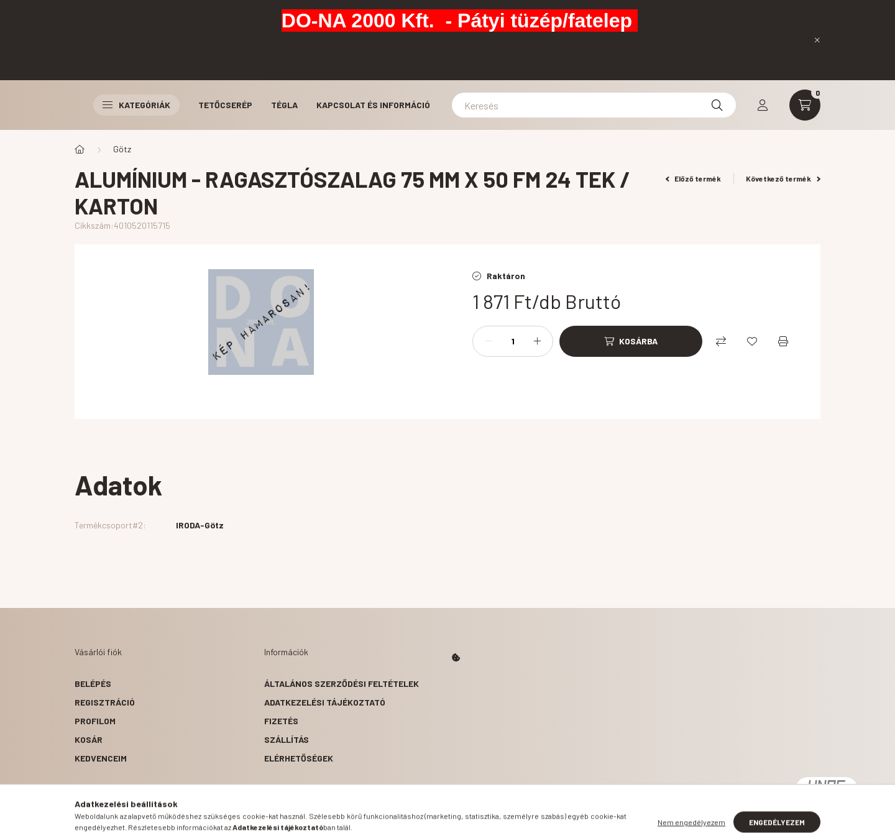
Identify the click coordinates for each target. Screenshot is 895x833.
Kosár (89, 739)
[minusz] (488, 341)
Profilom (95, 721)
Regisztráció (105, 702)
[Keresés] (594, 105)
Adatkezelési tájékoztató (324, 702)
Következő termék (783, 178)
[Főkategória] (80, 149)
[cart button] (804, 105)
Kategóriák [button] (136, 104)
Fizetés (281, 721)
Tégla (284, 104)
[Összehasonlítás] (721, 341)
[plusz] (537, 341)
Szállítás (286, 739)
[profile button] (762, 105)
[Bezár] (817, 39)
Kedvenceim (101, 758)
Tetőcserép (225, 104)
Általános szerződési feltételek (341, 683)
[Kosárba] (630, 341)
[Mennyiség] (512, 341)
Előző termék (694, 178)
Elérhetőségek (298, 758)
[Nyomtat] (783, 341)
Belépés (93, 683)
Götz (122, 149)
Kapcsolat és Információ (373, 104)
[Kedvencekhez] (752, 341)
